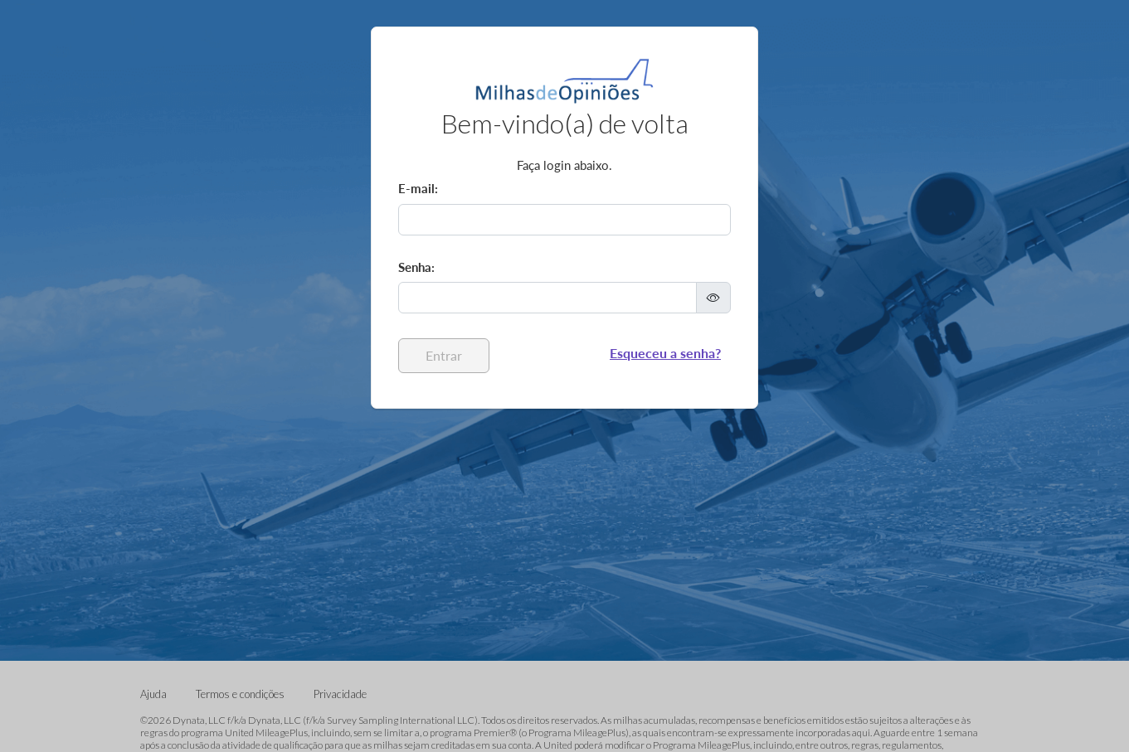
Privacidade (340, 694)
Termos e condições (241, 694)
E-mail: (418, 187)
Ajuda (154, 694)
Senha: (416, 266)
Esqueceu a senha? (665, 352)
